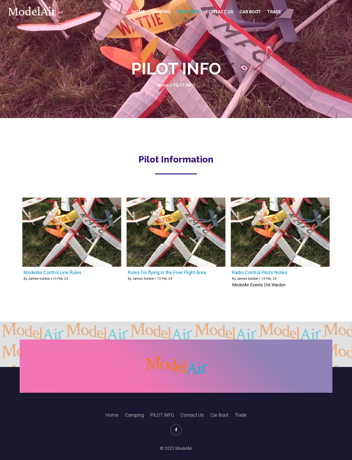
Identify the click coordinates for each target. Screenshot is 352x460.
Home (163, 85)
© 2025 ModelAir (176, 448)
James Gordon (39, 279)
